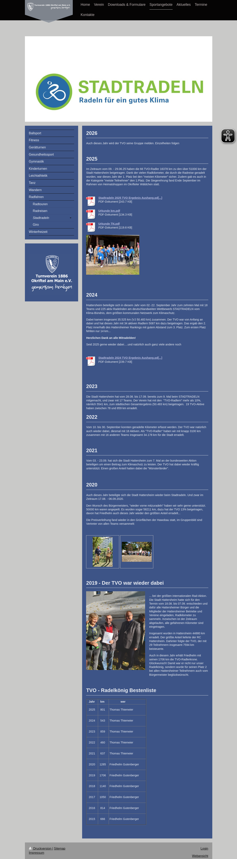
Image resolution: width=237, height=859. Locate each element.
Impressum (36, 852)
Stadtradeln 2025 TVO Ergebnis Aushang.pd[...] (130, 197)
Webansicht (200, 856)
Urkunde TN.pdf (109, 223)
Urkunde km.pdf (109, 210)
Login (204, 848)
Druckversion (40, 848)
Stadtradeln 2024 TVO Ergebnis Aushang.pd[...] (130, 357)
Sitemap (59, 848)
